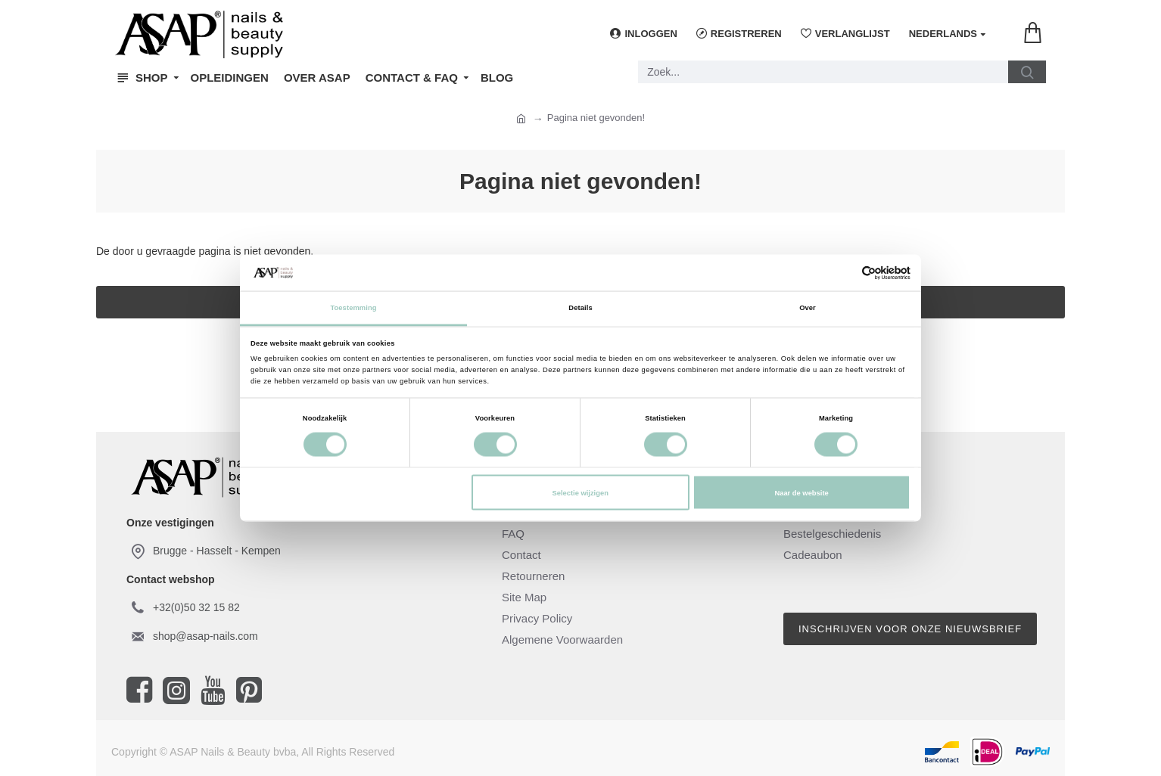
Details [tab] (580, 308)
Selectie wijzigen (580, 492)
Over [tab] (807, 308)
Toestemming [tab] (353, 308)
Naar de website (801, 492)
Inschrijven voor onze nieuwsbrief (910, 629)
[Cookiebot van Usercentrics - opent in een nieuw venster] (844, 272)
